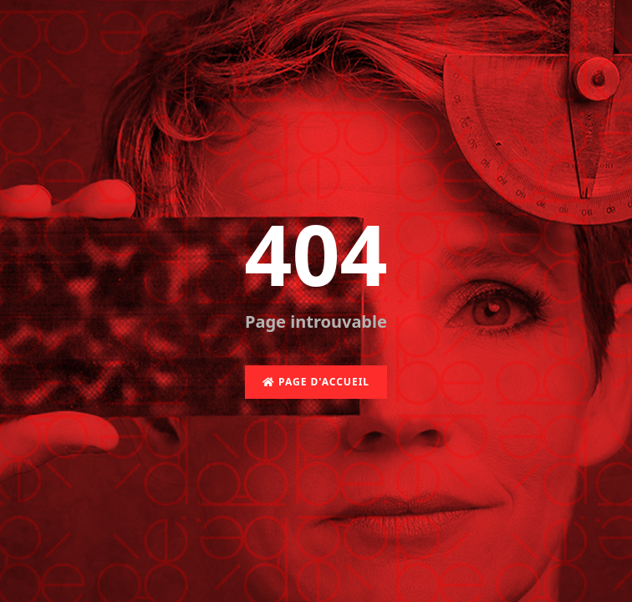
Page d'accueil (316, 382)
